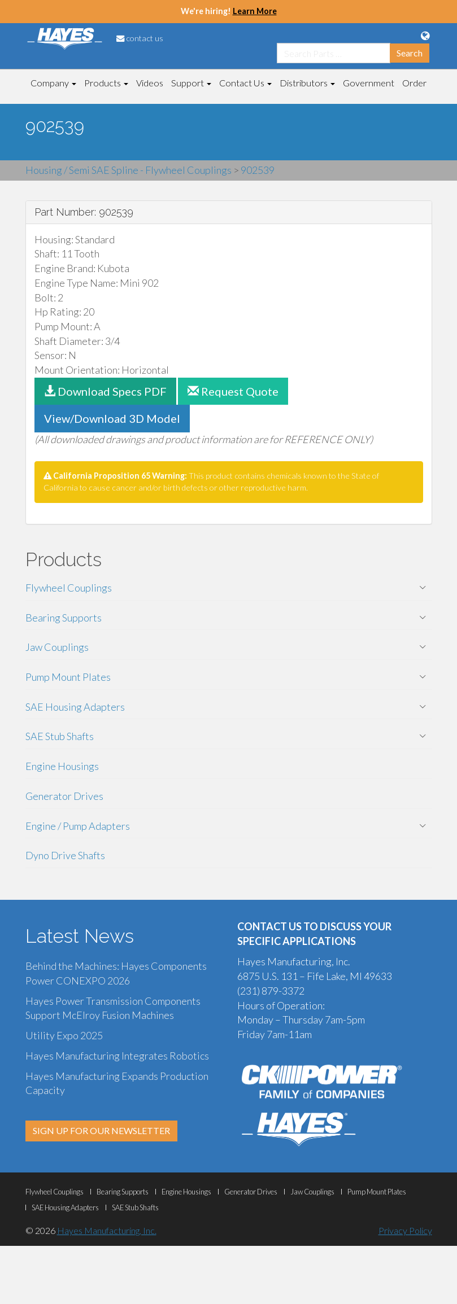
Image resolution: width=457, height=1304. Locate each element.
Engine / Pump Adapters (77, 826)
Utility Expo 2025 (64, 1035)
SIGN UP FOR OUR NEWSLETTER (101, 1130)
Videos (149, 82)
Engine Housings (62, 766)
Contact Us (245, 82)
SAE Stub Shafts (59, 736)
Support (191, 82)
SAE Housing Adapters (75, 707)
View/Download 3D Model (112, 418)
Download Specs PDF (105, 391)
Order (414, 82)
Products (106, 82)
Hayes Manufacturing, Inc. (106, 1230)
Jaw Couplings (57, 647)
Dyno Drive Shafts (65, 855)
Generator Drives (64, 796)
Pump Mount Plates (68, 677)
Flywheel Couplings (68, 587)
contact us (139, 38)
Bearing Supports (63, 617)
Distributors (307, 82)
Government (368, 82)
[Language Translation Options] (425, 35)
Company (53, 82)
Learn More (255, 11)
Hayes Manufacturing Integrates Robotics (117, 1055)
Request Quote (233, 391)
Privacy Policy (405, 1230)
